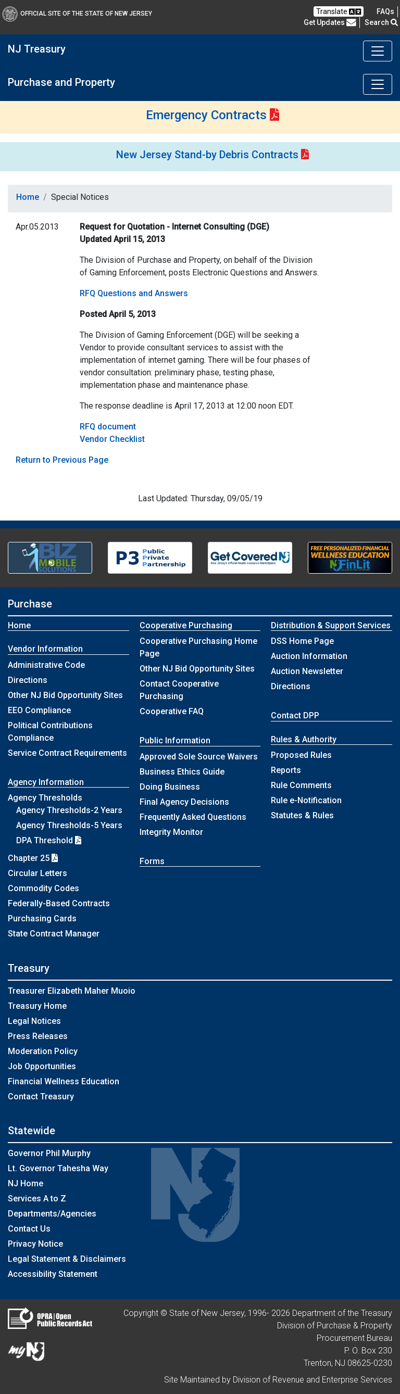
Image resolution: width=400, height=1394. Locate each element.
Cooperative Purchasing (186, 625)
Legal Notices (34, 1021)
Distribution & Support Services (331, 625)
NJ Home (25, 1183)
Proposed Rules (301, 755)
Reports (286, 770)
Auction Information (309, 656)
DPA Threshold (48, 840)
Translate (338, 12)
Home (27, 197)
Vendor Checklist (112, 439)
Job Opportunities (42, 1066)
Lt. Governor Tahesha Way (58, 1168)
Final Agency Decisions (184, 802)
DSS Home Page (302, 641)
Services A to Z (37, 1198)
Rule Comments (301, 785)
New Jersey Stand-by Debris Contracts (207, 154)
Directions (27, 680)
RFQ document (108, 427)
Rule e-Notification (306, 800)
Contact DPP (295, 715)
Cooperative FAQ (172, 711)
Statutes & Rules (302, 815)
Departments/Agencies (52, 1214)
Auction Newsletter (307, 671)
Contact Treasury (41, 1096)
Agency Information (46, 782)
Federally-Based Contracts (59, 903)
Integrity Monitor (171, 832)
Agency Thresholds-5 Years (69, 825)
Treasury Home (37, 1006)
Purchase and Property (61, 82)
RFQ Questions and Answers (134, 293)
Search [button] (381, 22)
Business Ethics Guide (182, 772)
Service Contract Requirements (67, 753)
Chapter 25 (33, 858)
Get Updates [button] (330, 22)
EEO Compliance (39, 710)
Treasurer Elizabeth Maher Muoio (71, 991)
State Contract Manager (53, 934)
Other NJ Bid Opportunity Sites (65, 695)
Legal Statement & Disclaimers (67, 1259)
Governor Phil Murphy (49, 1153)
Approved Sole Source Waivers (199, 757)
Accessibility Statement (52, 1274)
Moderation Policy (43, 1051)
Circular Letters (37, 873)
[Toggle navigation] (377, 51)
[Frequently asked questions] (385, 11)
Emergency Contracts (206, 115)
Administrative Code (46, 665)
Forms (152, 861)
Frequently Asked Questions (193, 817)
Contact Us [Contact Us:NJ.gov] (29, 1229)
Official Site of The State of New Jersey (77, 13)
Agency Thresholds (45, 798)
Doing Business (170, 787)
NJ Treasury (37, 49)
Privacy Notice (35, 1244)
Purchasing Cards (42, 918)
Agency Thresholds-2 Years (69, 810)
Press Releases (38, 1036)
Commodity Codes (43, 888)
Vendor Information (45, 649)
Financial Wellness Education (63, 1081)
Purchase (30, 604)
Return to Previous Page (62, 460)
